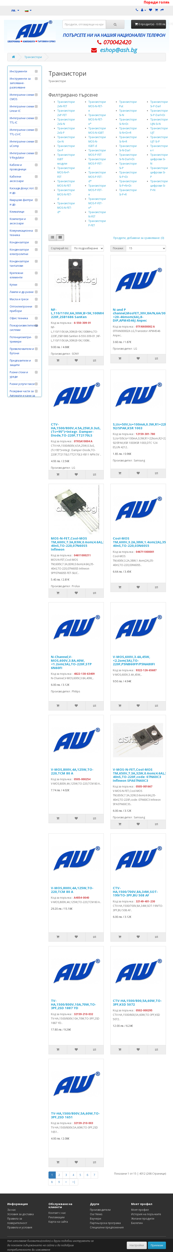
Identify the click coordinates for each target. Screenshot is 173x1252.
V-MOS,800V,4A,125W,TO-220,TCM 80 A (72, 771)
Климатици (17, 352)
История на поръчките (146, 1214)
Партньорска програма (105, 1223)
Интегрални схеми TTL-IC (22, 261)
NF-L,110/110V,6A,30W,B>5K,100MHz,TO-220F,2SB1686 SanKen (82, 313)
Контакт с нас (57, 1213)
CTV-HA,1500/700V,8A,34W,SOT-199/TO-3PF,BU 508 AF (135, 891)
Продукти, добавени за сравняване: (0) (138, 238)
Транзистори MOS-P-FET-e (97, 190)
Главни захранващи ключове (18, 91)
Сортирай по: (60, 248)
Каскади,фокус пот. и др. (22, 331)
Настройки (137, 1245)
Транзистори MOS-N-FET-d (66, 194)
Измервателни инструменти (19, 191)
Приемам (157, 1245)
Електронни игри (21, 159)
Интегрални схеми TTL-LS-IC (22, 273)
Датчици (15, 122)
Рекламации (56, 1217)
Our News (96, 1214)
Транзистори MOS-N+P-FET (66, 172)
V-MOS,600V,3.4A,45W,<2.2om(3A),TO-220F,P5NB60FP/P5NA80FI (134, 660)
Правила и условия (19, 1227)
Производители (100, 1210)
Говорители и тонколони (19, 105)
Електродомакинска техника (23, 150)
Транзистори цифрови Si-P (159, 172)
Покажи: (118, 248)
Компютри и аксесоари (18, 362)
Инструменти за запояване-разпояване (20, 223)
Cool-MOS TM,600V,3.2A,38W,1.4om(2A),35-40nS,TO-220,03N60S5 (140, 542)
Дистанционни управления (20, 138)
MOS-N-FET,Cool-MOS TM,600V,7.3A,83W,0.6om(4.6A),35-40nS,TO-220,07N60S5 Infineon (79, 543)
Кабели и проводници (18, 308)
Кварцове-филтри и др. (21, 343)
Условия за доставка (20, 1214)
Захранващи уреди (22, 181)
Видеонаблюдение (22, 79)
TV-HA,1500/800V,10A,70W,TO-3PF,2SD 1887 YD (73, 1004)
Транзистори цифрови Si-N (159, 159)
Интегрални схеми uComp (22, 284)
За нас (11, 1210)
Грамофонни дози (22, 114)
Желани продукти (142, 1218)
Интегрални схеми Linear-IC (22, 249)
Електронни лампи (22, 174)
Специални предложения (107, 1227)
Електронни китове (22, 167)
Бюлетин (137, 1223)
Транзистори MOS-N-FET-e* (97, 119)
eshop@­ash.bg (118, 50)
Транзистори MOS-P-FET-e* (97, 203)
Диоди (14, 129)
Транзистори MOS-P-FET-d (97, 163)
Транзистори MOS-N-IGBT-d (97, 141)
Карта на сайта (58, 1222)
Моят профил (140, 1210)
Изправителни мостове (19, 203)
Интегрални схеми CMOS (22, 238)
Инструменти (18, 212)
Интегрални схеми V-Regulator (22, 296)
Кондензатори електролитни (19, 392)
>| (73, 1182)
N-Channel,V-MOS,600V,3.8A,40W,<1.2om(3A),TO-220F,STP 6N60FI (71, 662)
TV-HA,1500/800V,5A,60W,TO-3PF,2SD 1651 (75, 1115)
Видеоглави (17, 72)
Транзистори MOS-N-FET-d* (66, 207)
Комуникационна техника (21, 373)
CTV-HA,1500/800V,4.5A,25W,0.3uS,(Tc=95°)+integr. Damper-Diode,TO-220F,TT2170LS (75, 429)
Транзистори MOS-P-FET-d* (97, 177)
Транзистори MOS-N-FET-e (97, 106)
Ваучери (95, 1218)
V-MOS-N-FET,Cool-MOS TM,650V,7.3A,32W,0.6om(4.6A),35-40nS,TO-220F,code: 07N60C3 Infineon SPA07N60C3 (141, 775)
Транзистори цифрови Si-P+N (159, 185)
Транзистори (33, 57)
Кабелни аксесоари (17, 319)
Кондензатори (19, 383)
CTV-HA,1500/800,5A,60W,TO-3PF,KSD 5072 (137, 1002)
